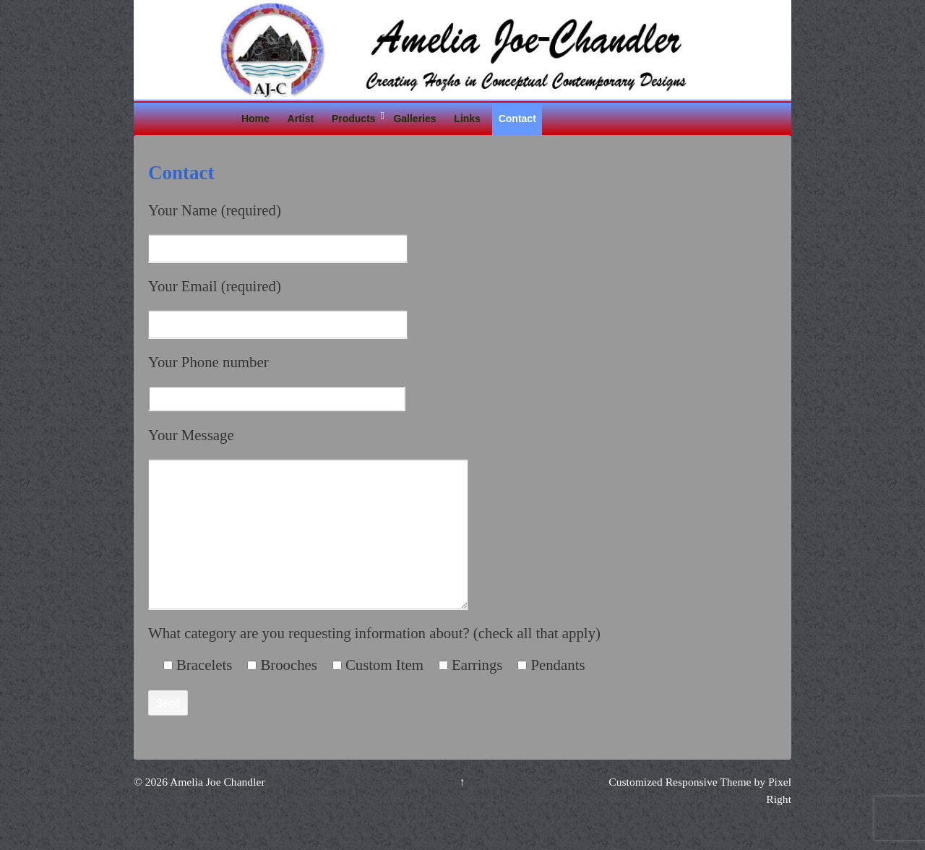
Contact (517, 118)
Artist (301, 118)
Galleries (414, 118)
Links (467, 118)
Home (255, 118)
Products (354, 118)
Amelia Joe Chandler (216, 810)
